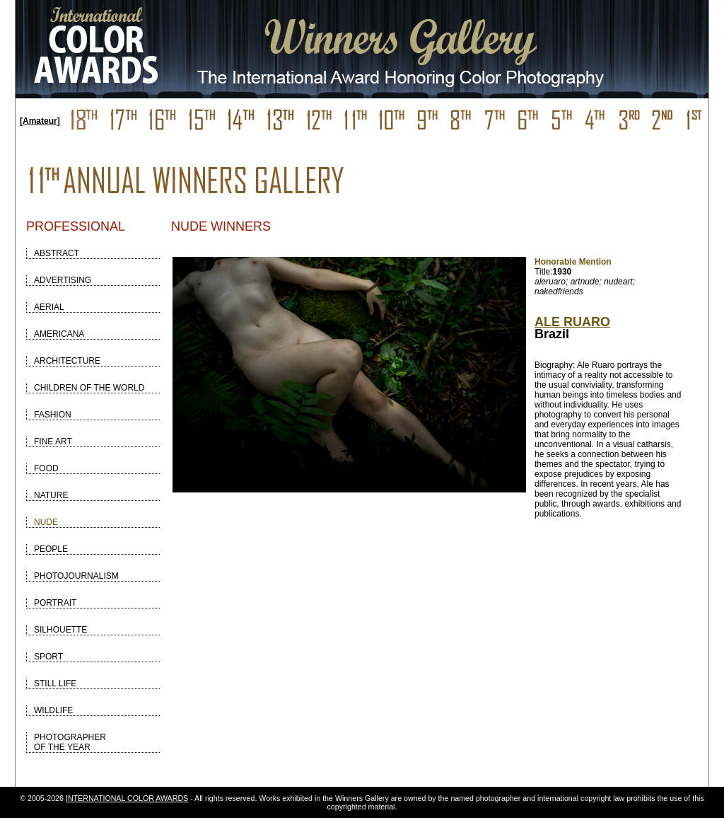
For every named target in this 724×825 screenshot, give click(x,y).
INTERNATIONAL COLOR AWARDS (127, 798)
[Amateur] (40, 121)
